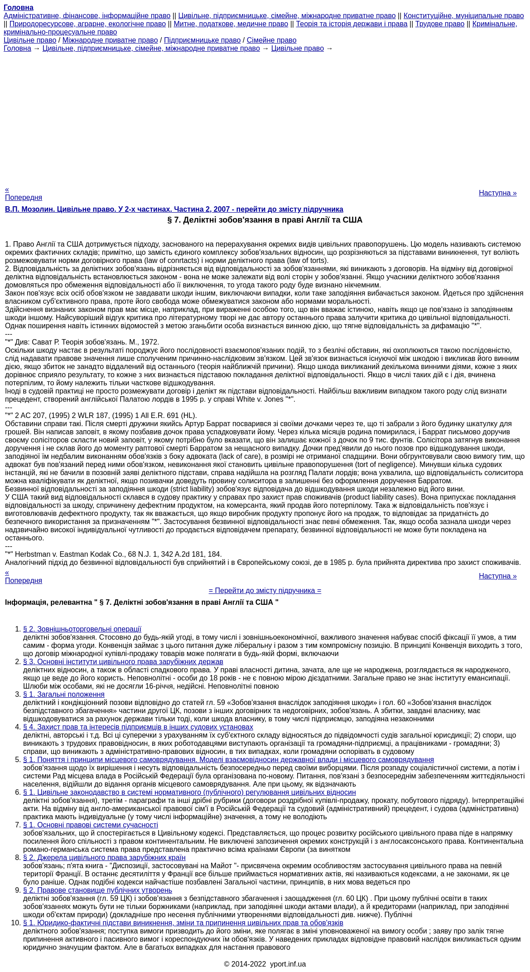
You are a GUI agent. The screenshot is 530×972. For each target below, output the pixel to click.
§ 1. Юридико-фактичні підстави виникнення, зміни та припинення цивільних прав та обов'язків (183, 923)
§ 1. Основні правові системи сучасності (90, 825)
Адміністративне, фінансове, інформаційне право (87, 15)
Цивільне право (30, 40)
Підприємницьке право (202, 40)
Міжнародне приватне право (110, 40)
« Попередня (23, 193)
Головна (17, 48)
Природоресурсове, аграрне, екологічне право (88, 24)
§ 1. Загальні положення (64, 694)
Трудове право (440, 24)
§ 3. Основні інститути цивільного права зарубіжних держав (123, 662)
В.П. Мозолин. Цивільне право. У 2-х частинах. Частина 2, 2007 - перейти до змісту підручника (174, 209)
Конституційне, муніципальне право (464, 15)
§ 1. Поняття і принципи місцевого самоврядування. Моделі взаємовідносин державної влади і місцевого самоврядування (228, 759)
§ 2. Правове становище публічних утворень (97, 890)
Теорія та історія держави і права (351, 24)
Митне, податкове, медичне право (230, 24)
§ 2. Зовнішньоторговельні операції (82, 629)
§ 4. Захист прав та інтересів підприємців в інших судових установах (138, 727)
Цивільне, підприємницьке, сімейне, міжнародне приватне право (287, 15)
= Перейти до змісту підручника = (265, 590)
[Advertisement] (265, 116)
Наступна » (498, 193)
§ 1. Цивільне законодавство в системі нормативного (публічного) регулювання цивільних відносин (189, 792)
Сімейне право (272, 40)
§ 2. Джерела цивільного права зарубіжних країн (104, 857)
